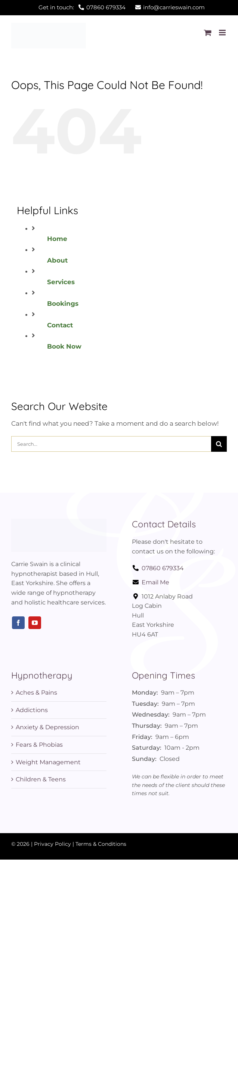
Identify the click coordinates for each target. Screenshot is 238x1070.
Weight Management (48, 762)
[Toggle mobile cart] (207, 32)
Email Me (150, 582)
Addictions (32, 710)
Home (57, 238)
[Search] (219, 444)
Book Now (64, 346)
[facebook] (18, 622)
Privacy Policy (52, 844)
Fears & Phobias (39, 744)
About (57, 260)
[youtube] (34, 622)
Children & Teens (41, 779)
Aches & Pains (36, 692)
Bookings (62, 303)
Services (61, 282)
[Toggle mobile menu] (223, 32)
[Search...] (111, 444)
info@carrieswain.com (170, 7)
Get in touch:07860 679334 (82, 7)
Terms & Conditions (100, 844)
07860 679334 (158, 568)
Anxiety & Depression (47, 727)
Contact (60, 325)
